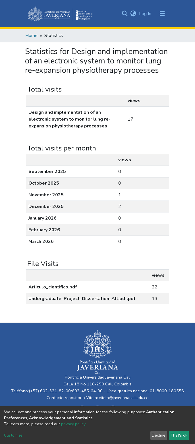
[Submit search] (124, 13)
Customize (13, 435)
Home (31, 35)
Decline (158, 435)
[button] (133, 13)
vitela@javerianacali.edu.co (124, 397)
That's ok (179, 435)
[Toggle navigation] (162, 13)
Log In (145, 14)
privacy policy (73, 424)
